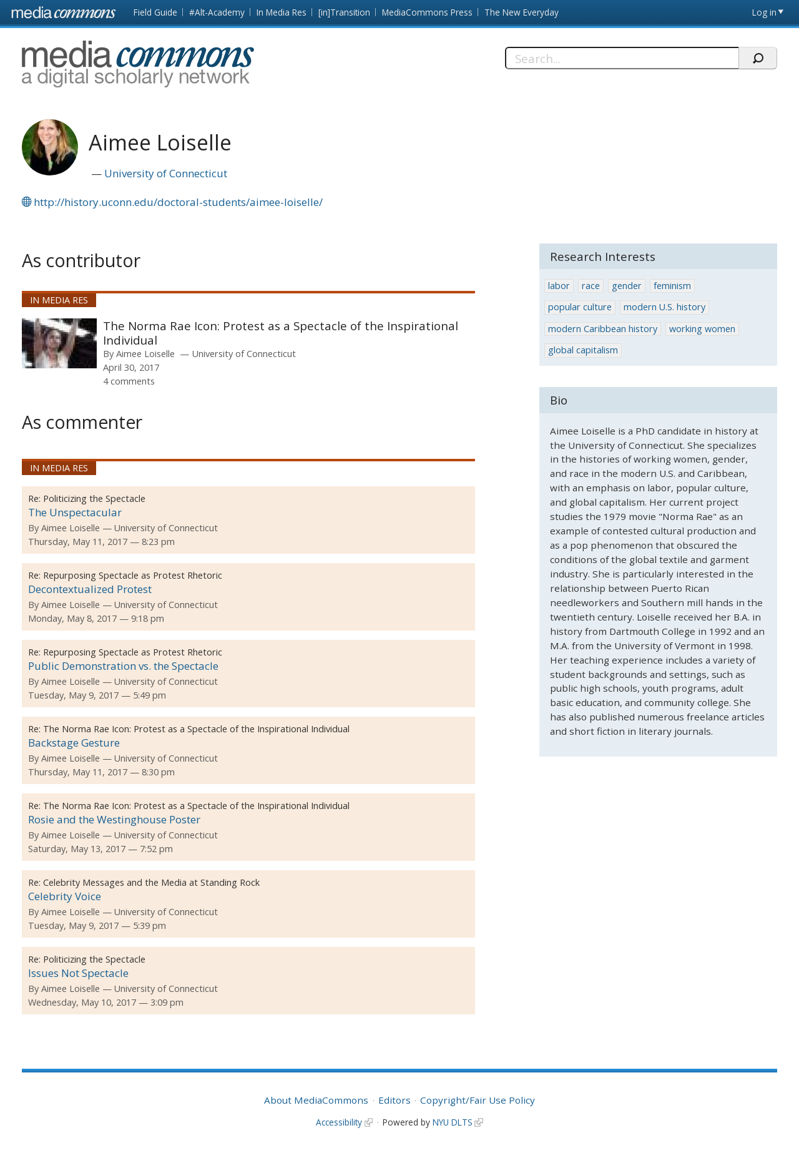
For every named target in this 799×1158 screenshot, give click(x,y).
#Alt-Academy (217, 12)
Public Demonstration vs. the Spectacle (123, 666)
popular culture (580, 307)
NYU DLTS (453, 1122)
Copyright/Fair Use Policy (477, 1100)
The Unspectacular (75, 512)
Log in (764, 12)
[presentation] (59, 343)
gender (627, 286)
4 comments (129, 381)
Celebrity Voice (64, 896)
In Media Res (281, 12)
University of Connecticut (165, 173)
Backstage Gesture (74, 742)
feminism (672, 286)
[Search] (621, 58)
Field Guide (155, 12)
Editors (394, 1100)
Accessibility (339, 1122)
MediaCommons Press (427, 12)
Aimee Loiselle (145, 353)
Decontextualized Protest (90, 589)
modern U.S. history (664, 307)
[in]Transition (344, 12)
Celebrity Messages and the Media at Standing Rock (151, 882)
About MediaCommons (316, 1100)
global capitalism (583, 350)
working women (702, 329)
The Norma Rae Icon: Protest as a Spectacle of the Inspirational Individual (280, 333)
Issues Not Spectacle (78, 973)
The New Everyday (521, 12)
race (591, 286)
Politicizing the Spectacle (94, 498)
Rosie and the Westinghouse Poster (114, 819)
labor (559, 286)
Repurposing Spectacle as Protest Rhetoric (132, 575)
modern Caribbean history (602, 329)
